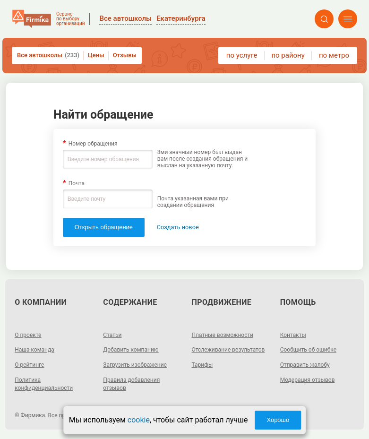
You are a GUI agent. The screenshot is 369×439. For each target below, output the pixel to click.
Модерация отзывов (307, 380)
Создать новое (178, 227)
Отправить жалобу (305, 365)
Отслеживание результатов (228, 349)
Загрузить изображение (135, 365)
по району (287, 55)
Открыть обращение (104, 227)
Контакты (293, 335)
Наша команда (34, 349)
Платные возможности (223, 335)
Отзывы (125, 55)
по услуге (241, 55)
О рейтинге (29, 365)
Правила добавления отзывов (131, 384)
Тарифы (202, 365)
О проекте (28, 335)
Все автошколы (48, 55)
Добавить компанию (130, 349)
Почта (77, 183)
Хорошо (277, 419)
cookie (139, 419)
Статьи (112, 335)
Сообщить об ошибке (308, 349)
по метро (334, 55)
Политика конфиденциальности (44, 384)
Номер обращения (93, 143)
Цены (96, 55)
